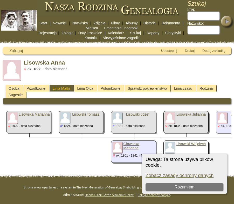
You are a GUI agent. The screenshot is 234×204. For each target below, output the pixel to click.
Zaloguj (67, 33)
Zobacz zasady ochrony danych (180, 175)
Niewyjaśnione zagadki (120, 38)
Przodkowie (35, 88)
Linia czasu (183, 88)
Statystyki (173, 33)
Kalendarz (116, 33)
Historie (149, 23)
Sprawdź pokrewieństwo (147, 88)
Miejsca (92, 28)
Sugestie (16, 95)
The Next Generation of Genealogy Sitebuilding (108, 187)
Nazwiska (80, 23)
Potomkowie (110, 88)
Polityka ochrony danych (154, 195)
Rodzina (206, 88)
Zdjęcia (99, 23)
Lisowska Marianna (34, 114)
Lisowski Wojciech (191, 144)
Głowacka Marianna (131, 146)
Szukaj (135, 33)
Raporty (153, 33)
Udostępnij (169, 51)
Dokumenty (171, 23)
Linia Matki (61, 88)
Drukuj (190, 51)
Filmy (115, 23)
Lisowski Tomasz (85, 114)
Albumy (132, 23)
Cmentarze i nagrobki (121, 28)
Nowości (60, 23)
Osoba (14, 88)
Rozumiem (184, 187)
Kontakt (91, 38)
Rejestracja (48, 33)
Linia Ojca (85, 88)
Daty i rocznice (90, 33)
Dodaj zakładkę (213, 51)
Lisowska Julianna (191, 114)
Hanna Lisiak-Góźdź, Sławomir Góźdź (109, 195)
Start (43, 23)
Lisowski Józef (137, 114)
